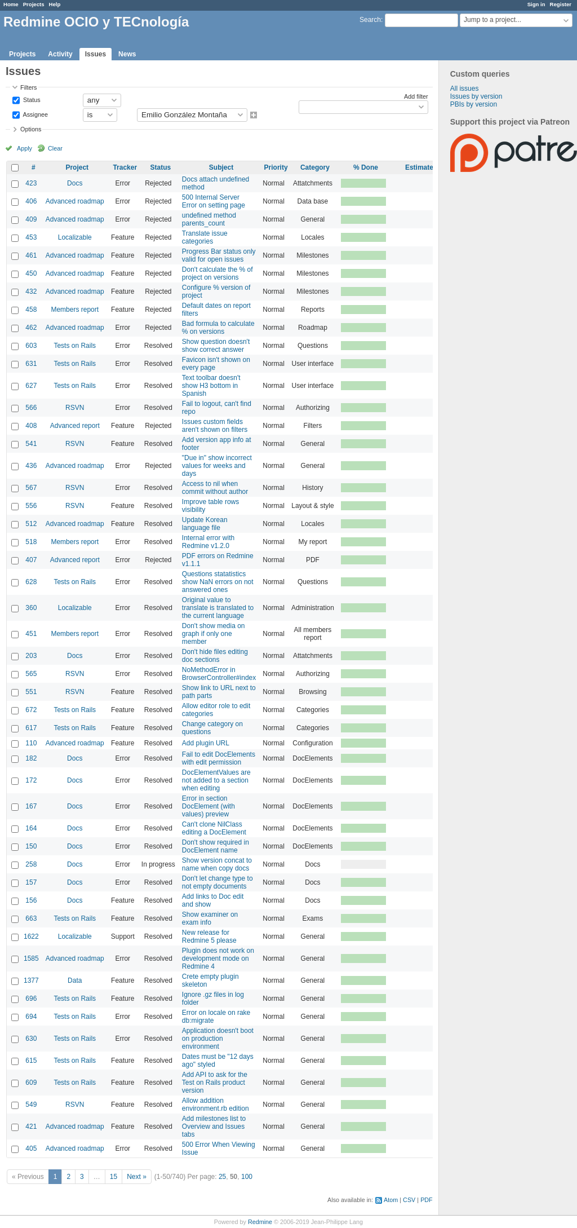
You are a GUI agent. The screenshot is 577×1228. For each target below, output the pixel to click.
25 (222, 1177)
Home (11, 4)
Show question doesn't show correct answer (216, 346)
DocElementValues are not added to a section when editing (216, 780)
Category (315, 167)
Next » (137, 1177)
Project (76, 167)
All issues (464, 88)
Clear (55, 148)
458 (31, 309)
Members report (75, 309)
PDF (426, 1199)
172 (31, 780)
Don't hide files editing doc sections (215, 656)
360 (31, 608)
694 (31, 1017)
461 (31, 255)
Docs (74, 183)
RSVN (74, 408)
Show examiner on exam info (210, 918)
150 (31, 846)
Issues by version (476, 96)
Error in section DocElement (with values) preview (208, 806)
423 (31, 183)
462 (31, 328)
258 (31, 864)
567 (31, 488)
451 (31, 634)
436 (31, 466)
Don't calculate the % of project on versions (217, 273)
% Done (365, 167)
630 (31, 1039)
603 (31, 346)
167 (31, 806)
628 (31, 582)
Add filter (416, 96)
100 (246, 1177)
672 (31, 710)
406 (31, 201)
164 (31, 828)
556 (31, 506)
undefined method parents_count (209, 219)
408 (31, 426)
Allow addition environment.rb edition (215, 1104)
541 (31, 444)
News (127, 54)
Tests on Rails (75, 346)
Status (31, 99)
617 (31, 728)
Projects (34, 4)
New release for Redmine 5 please (209, 936)
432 (31, 291)
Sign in (536, 4)
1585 (31, 958)
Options (30, 129)
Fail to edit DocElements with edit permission (218, 758)
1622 (31, 936)
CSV (409, 1199)
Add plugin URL (205, 743)
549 (31, 1104)
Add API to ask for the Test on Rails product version (214, 1082)
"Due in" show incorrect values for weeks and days (217, 466)
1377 (31, 980)
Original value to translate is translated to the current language (218, 608)
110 (31, 743)
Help (55, 4)
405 (31, 1148)
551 (31, 692)
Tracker (125, 167)
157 (31, 882)
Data (75, 980)
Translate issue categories (205, 237)
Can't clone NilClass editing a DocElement (214, 828)
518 (31, 542)
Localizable (75, 237)
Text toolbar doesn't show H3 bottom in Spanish (211, 385)
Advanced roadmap (75, 201)
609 (31, 1082)
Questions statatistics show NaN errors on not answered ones (218, 582)
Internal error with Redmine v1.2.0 (208, 542)
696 (31, 998)
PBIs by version (473, 104)
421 (31, 1126)
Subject (221, 167)
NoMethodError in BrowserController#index (219, 674)
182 (31, 758)
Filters (28, 87)
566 (31, 408)
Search (370, 20)
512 (31, 524)
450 (31, 273)
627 (31, 386)
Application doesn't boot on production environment (218, 1038)
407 (31, 560)
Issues (95, 54)
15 (113, 1177)
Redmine (260, 1221)
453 (31, 237)
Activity (60, 54)
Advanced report (75, 426)
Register (560, 4)
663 (31, 918)
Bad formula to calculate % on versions (218, 327)
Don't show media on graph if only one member (213, 634)
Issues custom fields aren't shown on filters (214, 426)
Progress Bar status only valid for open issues (219, 255)
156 (31, 900)
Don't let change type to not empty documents (217, 882)
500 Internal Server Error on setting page (213, 201)
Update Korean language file (205, 524)
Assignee (34, 114)
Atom (391, 1199)
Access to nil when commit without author (215, 488)
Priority (276, 167)
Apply (24, 148)
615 (31, 1060)
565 (31, 674)
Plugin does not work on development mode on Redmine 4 (218, 958)
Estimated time (429, 167)
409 (31, 219)
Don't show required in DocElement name (215, 846)
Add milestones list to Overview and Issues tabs (214, 1126)
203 (31, 656)
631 (31, 364)
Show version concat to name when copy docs (217, 864)
